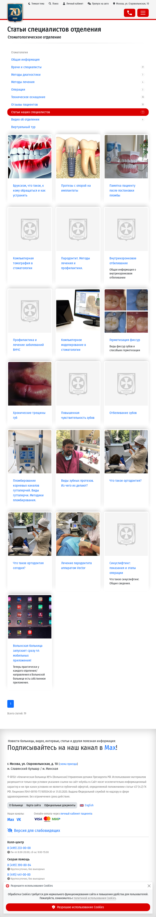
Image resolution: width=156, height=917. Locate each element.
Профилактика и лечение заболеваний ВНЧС (28, 345)
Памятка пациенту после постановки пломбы (122, 190)
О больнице (16, 805)
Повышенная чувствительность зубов (77, 415)
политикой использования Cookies (95, 898)
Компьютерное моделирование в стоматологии (73, 345)
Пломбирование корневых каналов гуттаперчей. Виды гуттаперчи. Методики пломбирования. (28, 490)
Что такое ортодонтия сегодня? (28, 565)
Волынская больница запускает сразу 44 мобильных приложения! (27, 653)
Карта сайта (33, 805)
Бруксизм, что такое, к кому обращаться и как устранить (29, 190)
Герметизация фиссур (124, 340)
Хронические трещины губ (29, 415)
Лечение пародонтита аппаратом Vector (76, 565)
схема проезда (68, 764)
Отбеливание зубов (123, 413)
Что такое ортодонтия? (125, 481)
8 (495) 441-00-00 (18, 874)
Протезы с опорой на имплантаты (76, 188)
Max (110, 748)
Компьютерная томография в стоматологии (23, 263)
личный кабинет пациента (76, 813)
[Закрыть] (149, 886)
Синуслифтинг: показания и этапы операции (122, 568)
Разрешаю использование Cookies (78, 907)
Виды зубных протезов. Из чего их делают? (77, 483)
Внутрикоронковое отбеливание (122, 260)
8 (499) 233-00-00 (19, 848)
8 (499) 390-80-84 (19, 865)
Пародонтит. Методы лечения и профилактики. (75, 263)
